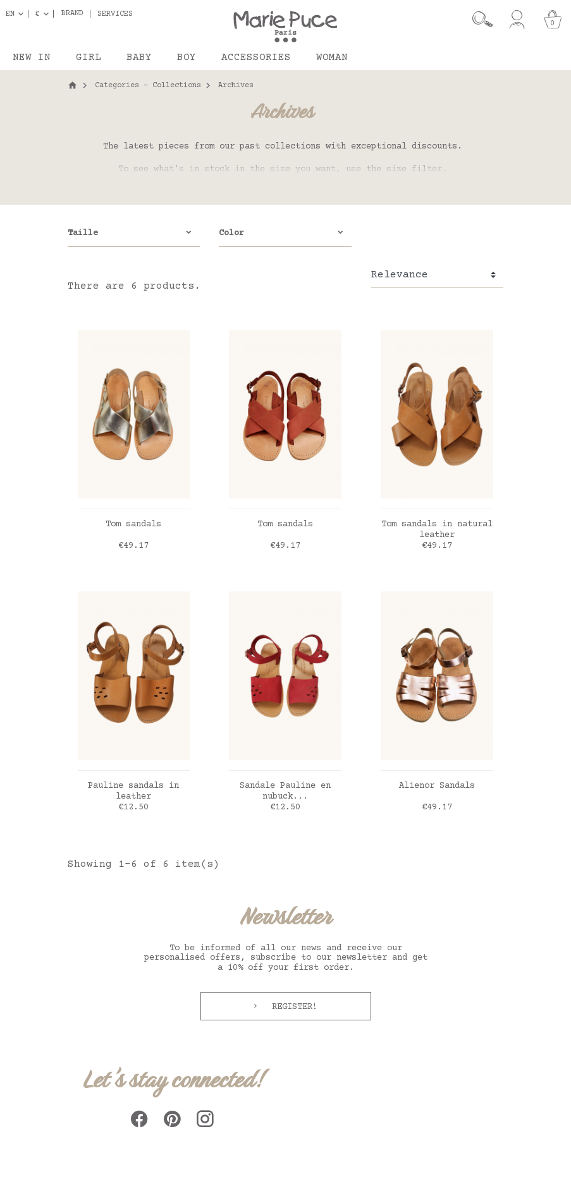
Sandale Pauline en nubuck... (285, 791)
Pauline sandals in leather (133, 791)
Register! (292, 1007)
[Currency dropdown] (44, 14)
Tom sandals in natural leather (437, 529)
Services (115, 14)
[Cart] (553, 19)
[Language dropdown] (17, 14)
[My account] (517, 19)
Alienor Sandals (437, 786)
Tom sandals (133, 524)
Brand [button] (72, 14)
